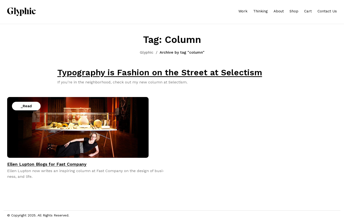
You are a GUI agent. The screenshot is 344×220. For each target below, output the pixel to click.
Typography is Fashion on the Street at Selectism (159, 72)
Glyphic (146, 52)
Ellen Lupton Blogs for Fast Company (46, 164)
